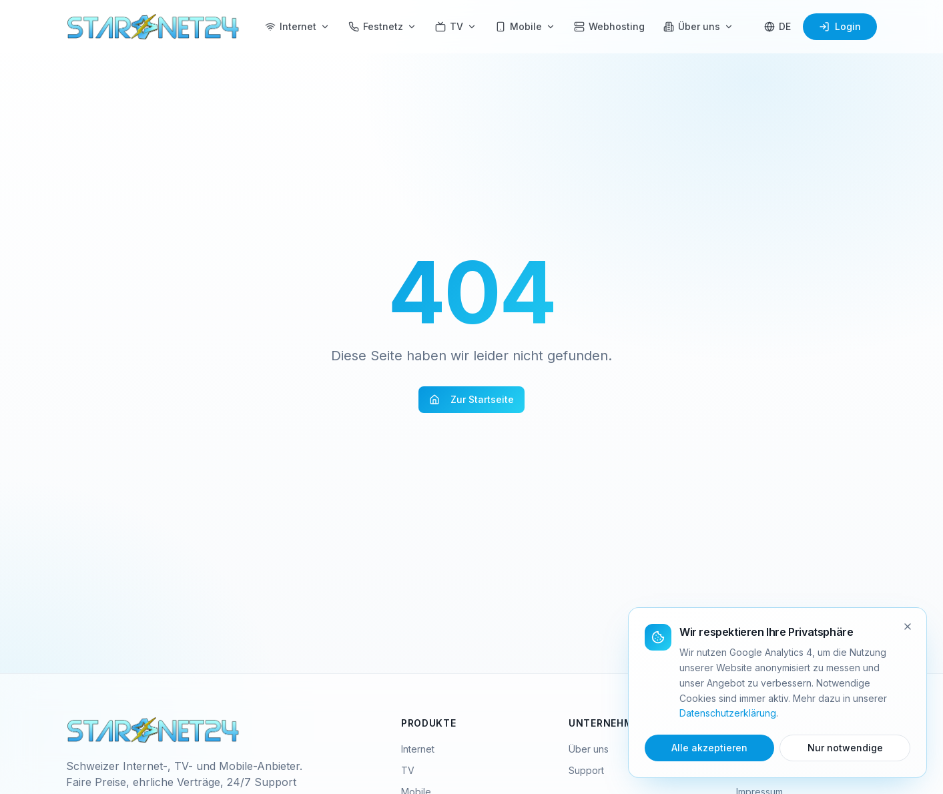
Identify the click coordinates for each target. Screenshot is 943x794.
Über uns (698, 26)
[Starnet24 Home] (154, 26)
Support (586, 770)
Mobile (525, 26)
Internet (297, 26)
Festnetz (382, 26)
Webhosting (609, 26)
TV (456, 26)
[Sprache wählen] (777, 27)
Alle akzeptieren (709, 747)
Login (840, 26)
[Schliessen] (907, 626)
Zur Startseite (471, 399)
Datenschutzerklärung (727, 713)
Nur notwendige (845, 747)
